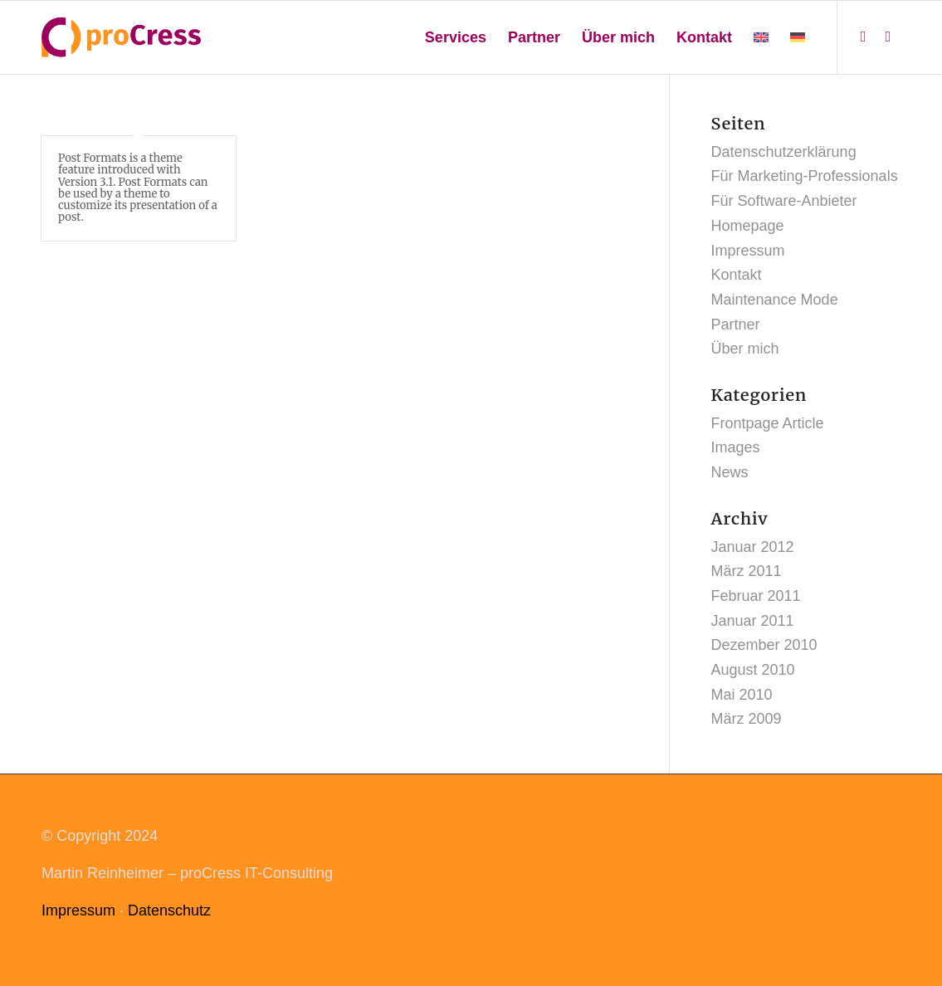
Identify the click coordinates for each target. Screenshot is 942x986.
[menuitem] (455, 37)
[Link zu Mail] (888, 36)
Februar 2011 (756, 596)
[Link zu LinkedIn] (863, 36)
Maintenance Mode (774, 299)
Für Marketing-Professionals (804, 176)
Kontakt (736, 274)
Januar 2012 (752, 547)
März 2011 (746, 571)
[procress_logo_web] (121, 37)
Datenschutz (169, 910)
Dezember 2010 (764, 645)
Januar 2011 (752, 621)
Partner (735, 324)
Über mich (745, 348)
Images (735, 447)
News (730, 472)
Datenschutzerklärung (784, 152)
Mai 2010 (742, 694)
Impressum (748, 250)
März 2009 (746, 718)
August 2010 (753, 669)
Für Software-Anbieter (784, 201)
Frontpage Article (767, 423)
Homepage (747, 225)
